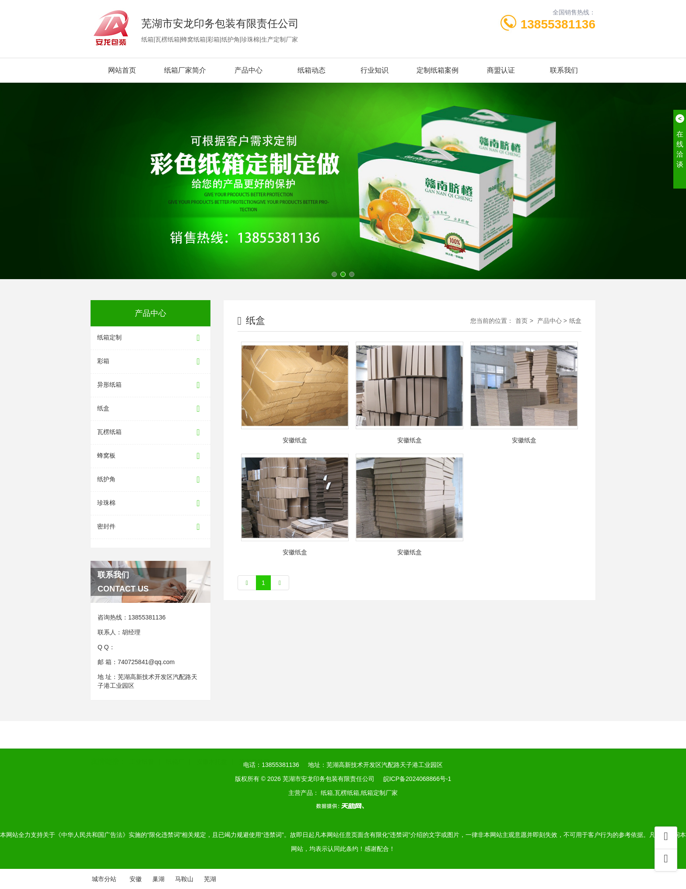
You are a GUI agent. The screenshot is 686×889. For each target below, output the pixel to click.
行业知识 (374, 70)
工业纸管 (142, 749)
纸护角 (150, 480)
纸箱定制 (150, 338)
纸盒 (150, 409)
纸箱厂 (175, 749)
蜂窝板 (150, 456)
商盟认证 (501, 70)
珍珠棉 (150, 503)
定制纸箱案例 (437, 70)
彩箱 (150, 362)
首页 (521, 320)
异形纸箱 (150, 385)
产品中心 (248, 70)
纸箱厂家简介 (185, 70)
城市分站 (104, 878)
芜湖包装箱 (254, 749)
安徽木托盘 (211, 749)
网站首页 (122, 70)
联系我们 (564, 70)
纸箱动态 (312, 70)
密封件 (150, 527)
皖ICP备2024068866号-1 (417, 778)
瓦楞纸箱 (150, 432)
